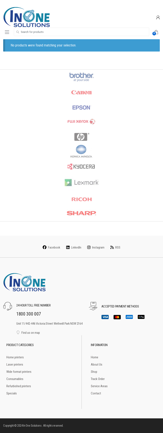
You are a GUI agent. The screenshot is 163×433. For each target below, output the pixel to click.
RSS (115, 247)
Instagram (95, 247)
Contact (96, 393)
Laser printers (14, 364)
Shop (94, 372)
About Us (96, 364)
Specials (11, 393)
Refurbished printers (18, 386)
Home (94, 357)
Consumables (14, 379)
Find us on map (28, 333)
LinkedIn (73, 247)
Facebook (51, 247)
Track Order (98, 379)
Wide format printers (18, 372)
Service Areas (99, 386)
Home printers (15, 357)
